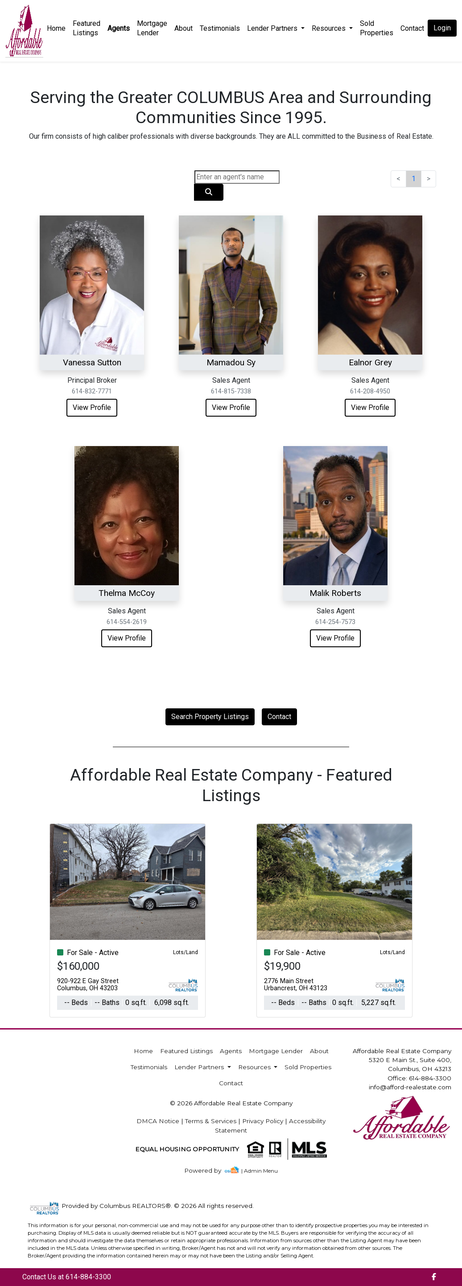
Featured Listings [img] (86, 28)
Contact (279, 716)
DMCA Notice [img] (157, 1121)
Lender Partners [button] (273, 28)
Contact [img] (412, 28)
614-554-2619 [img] (127, 622)
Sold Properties (376, 28)
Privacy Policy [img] (262, 1121)
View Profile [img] (92, 407)
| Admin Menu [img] (259, 1170)
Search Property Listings (210, 716)
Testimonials (220, 28)
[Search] (237, 177)
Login (442, 28)
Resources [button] (329, 28)
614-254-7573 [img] (335, 622)
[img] (208, 1170)
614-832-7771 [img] (92, 391)
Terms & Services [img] (210, 1121)
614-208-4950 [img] (370, 391)
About (183, 28)
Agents (118, 28)
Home (56, 28)
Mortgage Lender (152, 28)
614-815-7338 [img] (231, 391)
